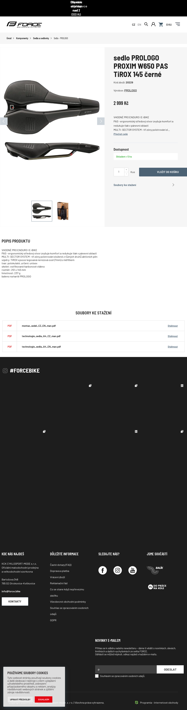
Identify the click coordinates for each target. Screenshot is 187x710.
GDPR (53, 612)
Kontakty (15, 594)
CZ (133, 16)
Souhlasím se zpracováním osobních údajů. (120, 668)
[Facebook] (102, 563)
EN (139, 16)
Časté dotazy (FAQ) (60, 557)
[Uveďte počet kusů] (119, 164)
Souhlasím (43, 699)
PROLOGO (130, 83)
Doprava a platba (59, 563)
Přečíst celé (121, 126)
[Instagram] (117, 563)
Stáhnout (173, 318)
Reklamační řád (58, 575)
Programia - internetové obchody (159, 695)
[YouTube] (132, 563)
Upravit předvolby (20, 699)
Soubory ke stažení (125, 177)
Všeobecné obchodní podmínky (68, 594)
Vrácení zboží (57, 569)
